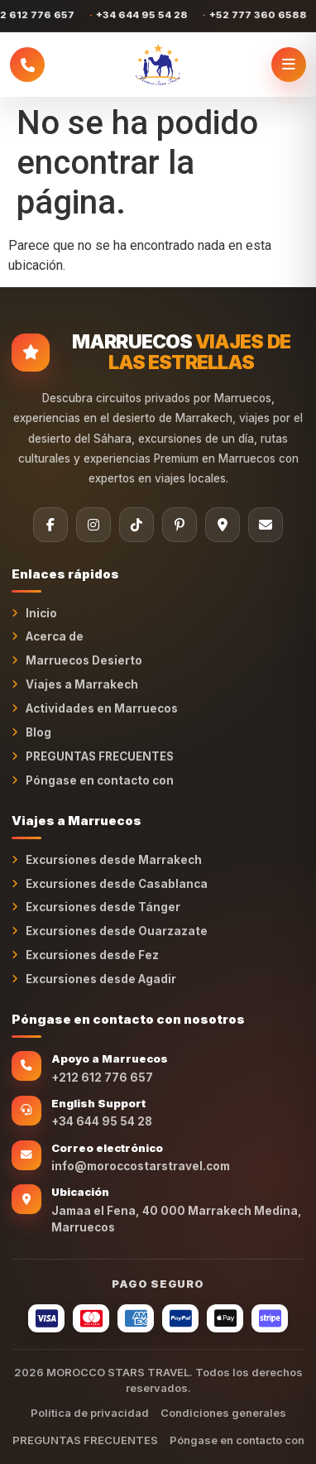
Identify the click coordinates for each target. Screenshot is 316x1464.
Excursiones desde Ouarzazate (117, 931)
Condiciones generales (223, 1412)
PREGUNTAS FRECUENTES (100, 756)
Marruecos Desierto (84, 660)
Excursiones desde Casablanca (117, 883)
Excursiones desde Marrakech (114, 859)
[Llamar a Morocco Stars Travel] (27, 64)
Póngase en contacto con (100, 780)
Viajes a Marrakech (82, 684)
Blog (38, 732)
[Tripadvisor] (222, 524)
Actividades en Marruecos (102, 708)
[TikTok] (136, 524)
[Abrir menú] (288, 64)
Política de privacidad (90, 1412)
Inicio (41, 613)
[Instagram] (93, 524)
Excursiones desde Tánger (103, 907)
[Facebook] (50, 524)
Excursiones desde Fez (92, 955)
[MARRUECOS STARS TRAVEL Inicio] (158, 64)
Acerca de (55, 636)
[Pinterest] (179, 524)
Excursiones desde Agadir (101, 979)
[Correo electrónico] (265, 524)
